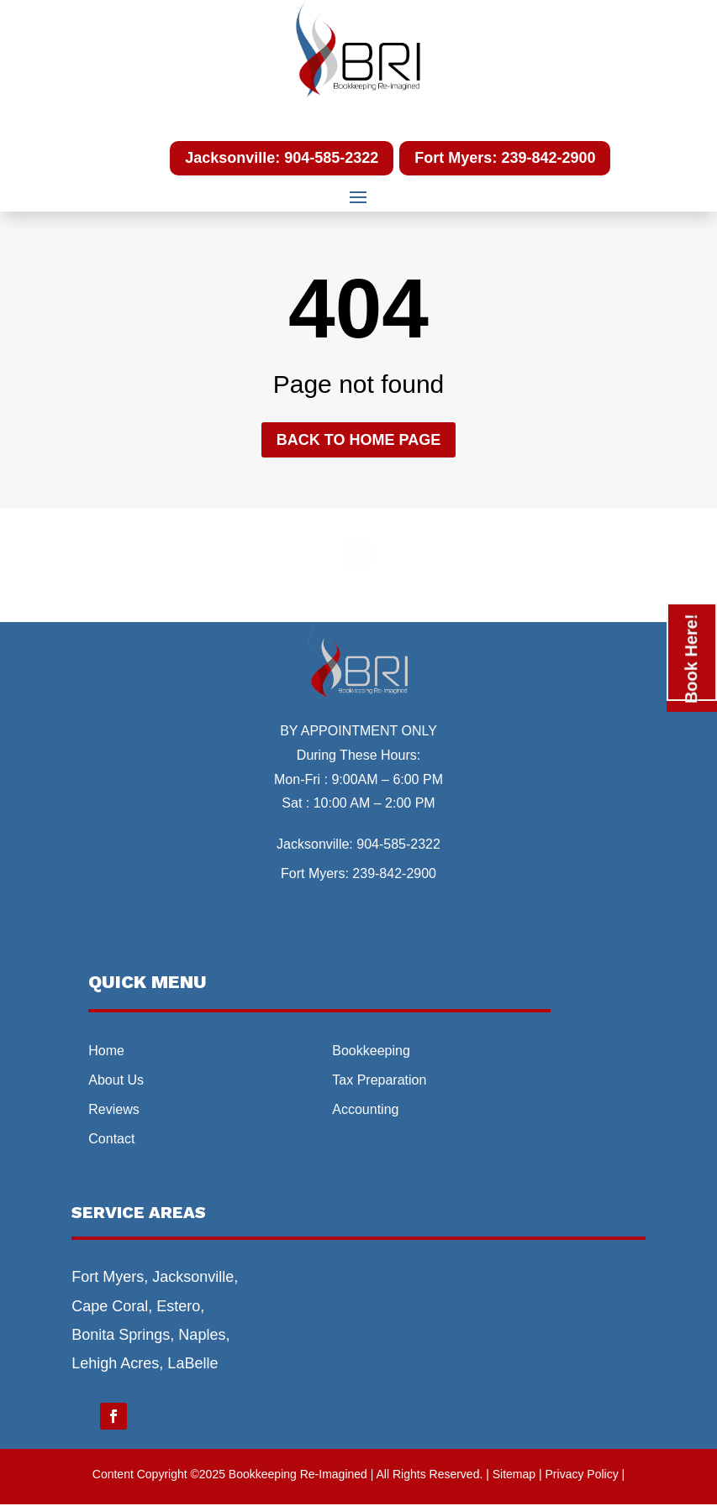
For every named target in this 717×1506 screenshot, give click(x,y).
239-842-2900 (394, 873)
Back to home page (358, 439)
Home (106, 1050)
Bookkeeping (371, 1050)
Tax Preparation (379, 1080)
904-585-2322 (398, 844)
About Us (116, 1080)
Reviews (113, 1109)
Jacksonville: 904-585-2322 (281, 157)
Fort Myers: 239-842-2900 (504, 157)
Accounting (365, 1109)
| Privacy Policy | (582, 1474)
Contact (111, 1139)
